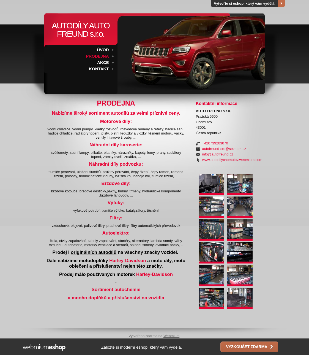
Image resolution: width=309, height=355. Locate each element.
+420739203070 (215, 143)
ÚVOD (103, 49)
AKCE (103, 62)
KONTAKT (99, 68)
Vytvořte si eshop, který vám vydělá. (244, 3)
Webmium (171, 336)
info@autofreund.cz (217, 154)
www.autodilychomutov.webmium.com (232, 160)
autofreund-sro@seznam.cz (224, 149)
